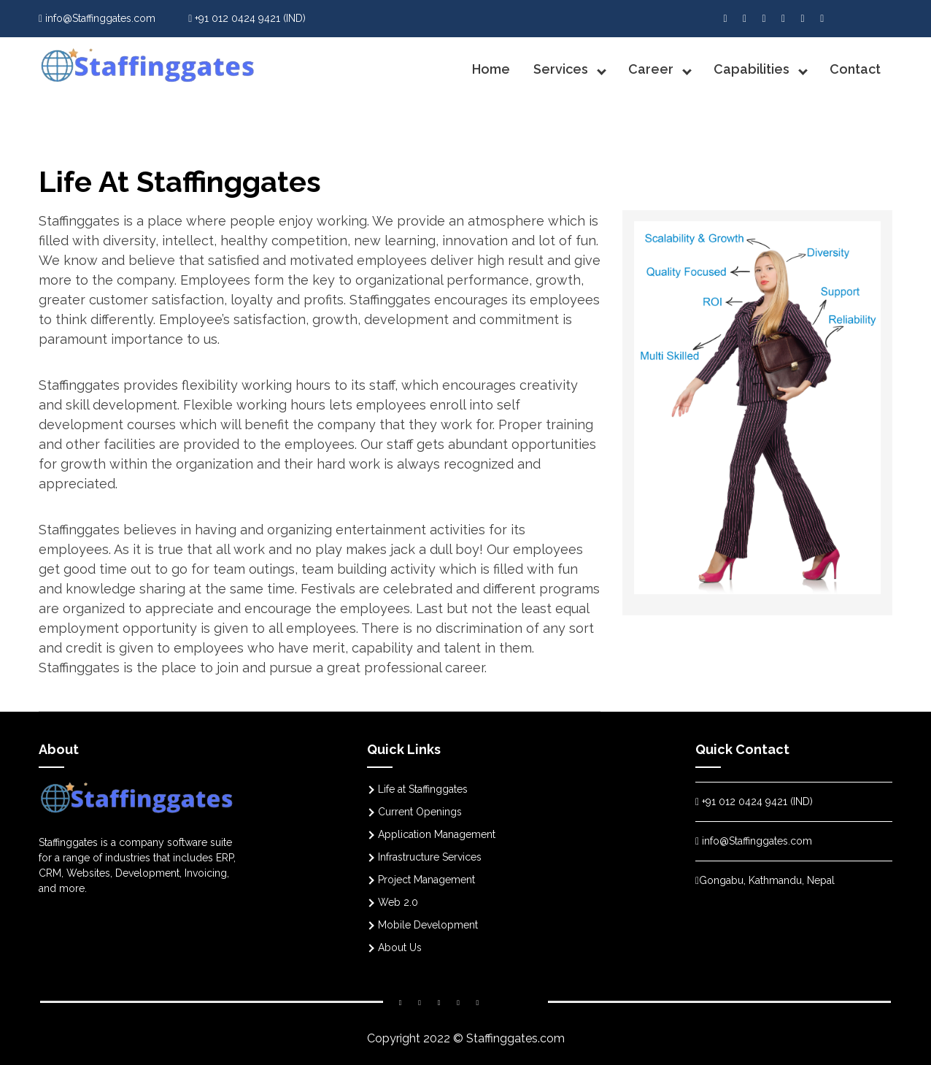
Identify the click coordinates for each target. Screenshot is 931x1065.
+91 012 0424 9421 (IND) (247, 18)
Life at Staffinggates (423, 789)
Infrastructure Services (430, 857)
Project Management (426, 879)
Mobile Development (428, 925)
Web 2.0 (398, 902)
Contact (855, 69)
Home (491, 69)
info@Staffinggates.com (97, 18)
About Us (400, 947)
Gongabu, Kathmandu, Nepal (765, 880)
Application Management (436, 834)
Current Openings (420, 812)
